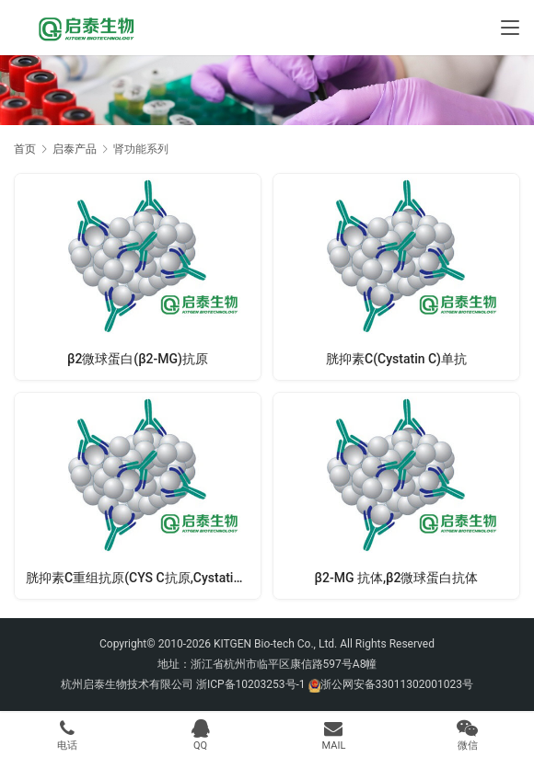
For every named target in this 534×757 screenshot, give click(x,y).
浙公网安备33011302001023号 (396, 684)
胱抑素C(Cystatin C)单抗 (396, 358)
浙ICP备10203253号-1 (251, 684)
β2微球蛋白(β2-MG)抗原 (137, 358)
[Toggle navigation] (510, 27)
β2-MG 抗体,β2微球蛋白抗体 (397, 577)
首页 (25, 149)
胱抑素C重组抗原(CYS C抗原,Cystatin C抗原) (143, 577)
